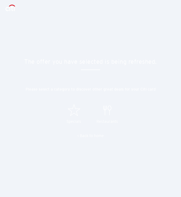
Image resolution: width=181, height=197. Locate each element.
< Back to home (90, 136)
